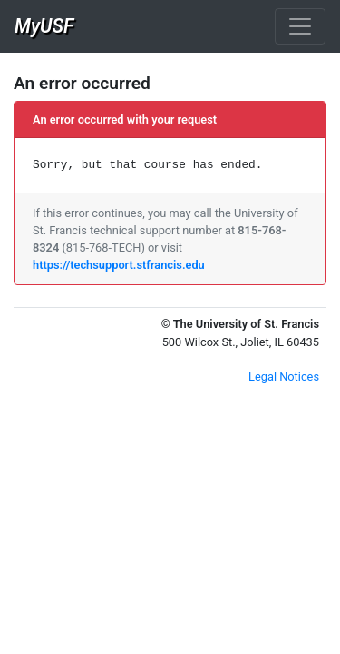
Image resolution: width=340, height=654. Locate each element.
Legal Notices (283, 376)
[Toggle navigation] (300, 26)
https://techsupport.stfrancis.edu (119, 265)
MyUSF (44, 26)
